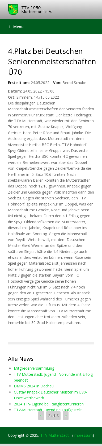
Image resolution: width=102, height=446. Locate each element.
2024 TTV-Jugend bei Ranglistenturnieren (49, 403)
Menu (16, 26)
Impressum (83, 435)
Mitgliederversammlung (34, 368)
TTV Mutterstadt (54, 435)
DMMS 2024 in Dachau (34, 385)
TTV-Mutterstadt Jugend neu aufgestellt (48, 409)
